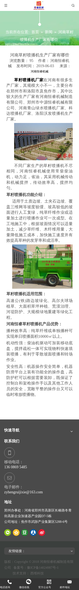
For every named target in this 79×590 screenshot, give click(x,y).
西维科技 (37, 573)
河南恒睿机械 (39, 71)
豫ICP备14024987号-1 (43, 567)
